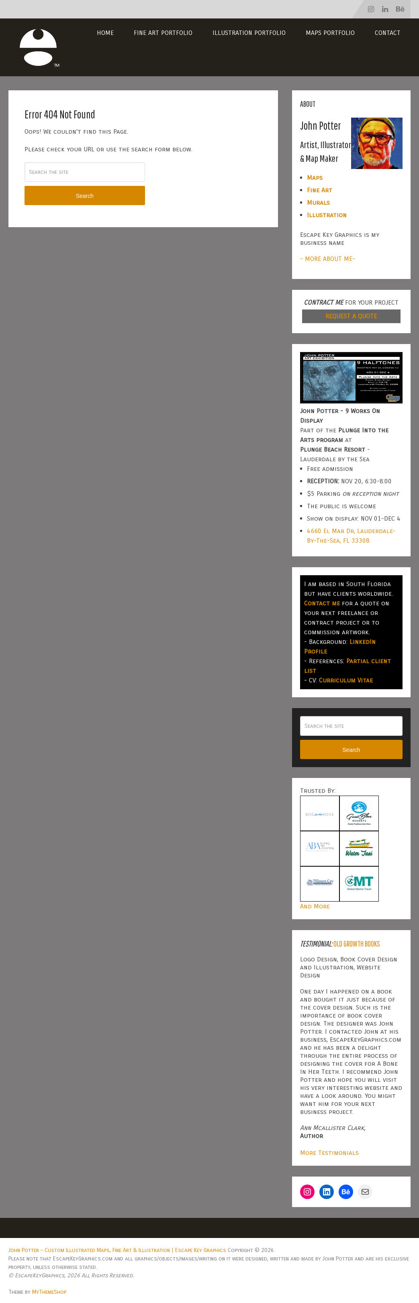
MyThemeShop (49, 1292)
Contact (388, 33)
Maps (315, 177)
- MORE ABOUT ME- (327, 259)
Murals (318, 202)
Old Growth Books (356, 943)
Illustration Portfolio (249, 33)
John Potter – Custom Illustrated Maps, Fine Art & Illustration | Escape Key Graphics (117, 1250)
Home (105, 33)
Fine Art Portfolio (163, 33)
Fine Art (319, 190)
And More (315, 906)
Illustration (327, 215)
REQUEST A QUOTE (351, 316)
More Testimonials (329, 1152)
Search (85, 196)
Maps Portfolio (330, 33)
